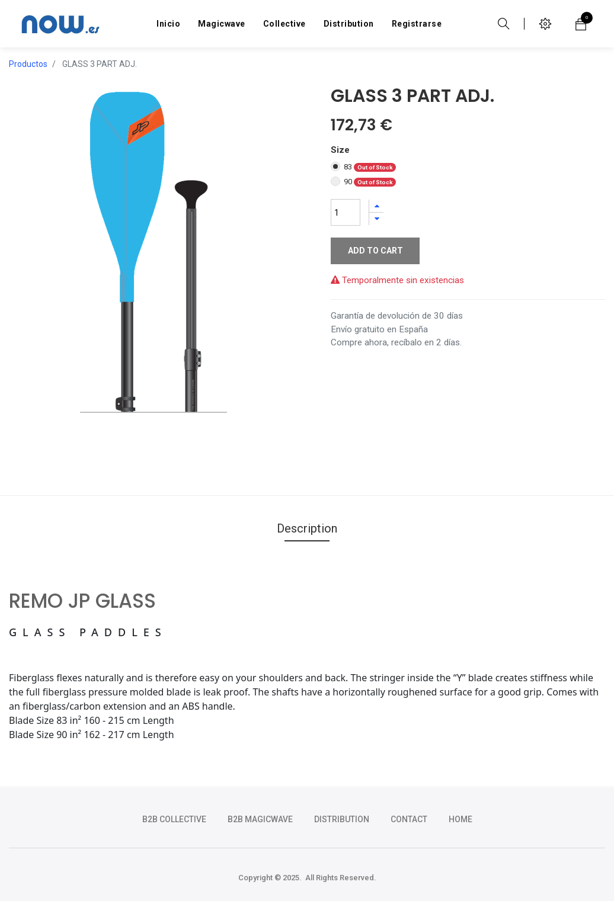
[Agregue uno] (376, 206)
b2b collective (174, 819)
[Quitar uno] (376, 219)
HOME (460, 819)
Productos (28, 64)
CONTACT (409, 819)
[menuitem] (168, 23)
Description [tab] (307, 528)
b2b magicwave (260, 819)
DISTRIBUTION (341, 819)
